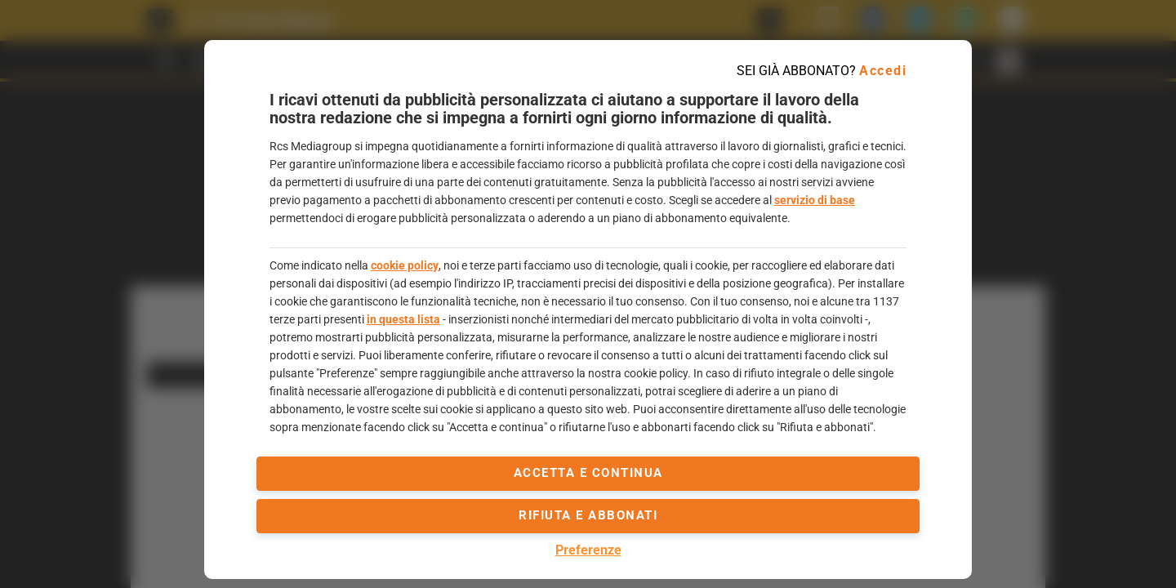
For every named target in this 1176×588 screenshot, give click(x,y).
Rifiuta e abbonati (588, 515)
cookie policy (405, 265)
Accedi (882, 70)
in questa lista (403, 319)
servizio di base (814, 200)
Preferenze (588, 550)
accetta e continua (588, 473)
